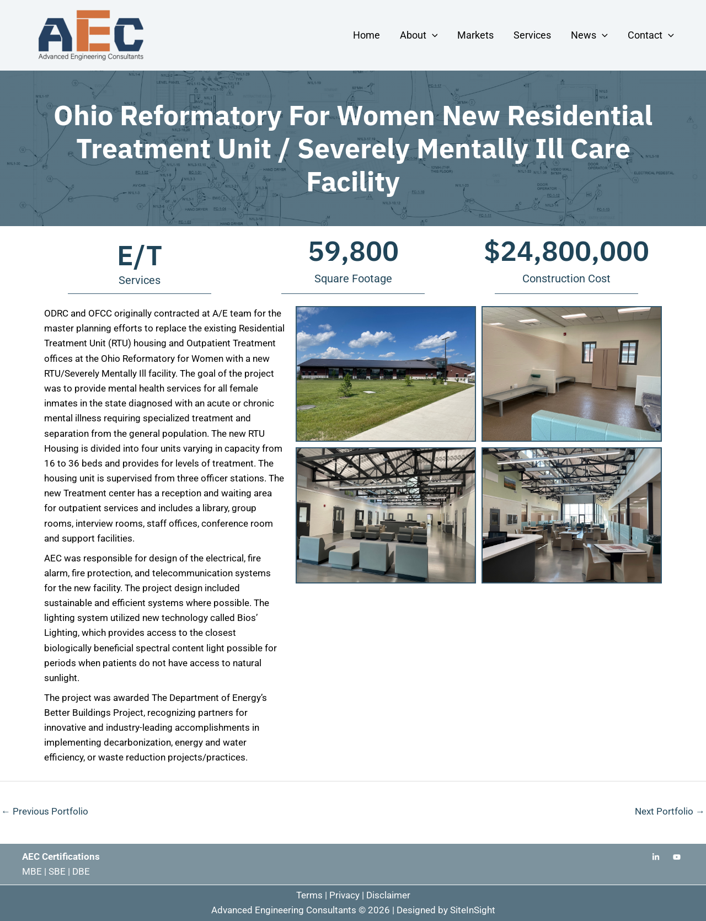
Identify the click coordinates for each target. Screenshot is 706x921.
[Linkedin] (656, 857)
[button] (432, 35)
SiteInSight (472, 909)
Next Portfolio (670, 811)
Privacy (344, 895)
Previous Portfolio (44, 811)
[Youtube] (677, 857)
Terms (309, 895)
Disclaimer (388, 895)
